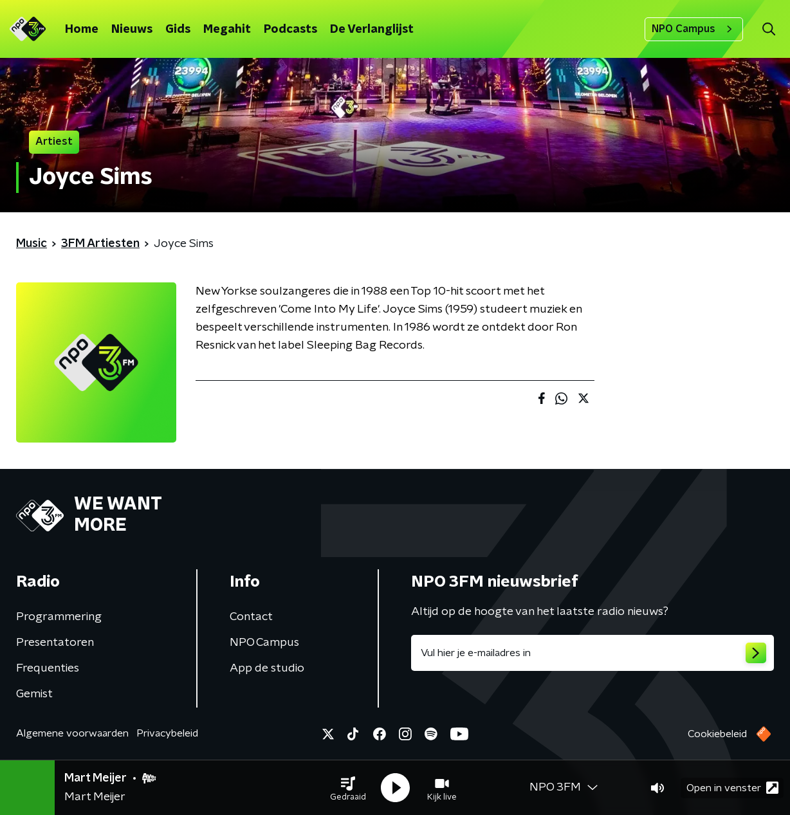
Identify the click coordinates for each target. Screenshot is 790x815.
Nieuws (131, 29)
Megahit (227, 29)
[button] (348, 788)
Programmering (59, 617)
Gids (177, 29)
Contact (251, 617)
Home (81, 29)
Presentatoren (55, 642)
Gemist (34, 694)
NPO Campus (694, 29)
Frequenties (47, 668)
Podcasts (290, 29)
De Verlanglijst (372, 29)
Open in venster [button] (732, 788)
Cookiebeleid (717, 734)
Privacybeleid (167, 733)
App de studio (267, 668)
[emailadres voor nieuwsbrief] (592, 653)
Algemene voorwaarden (72, 733)
